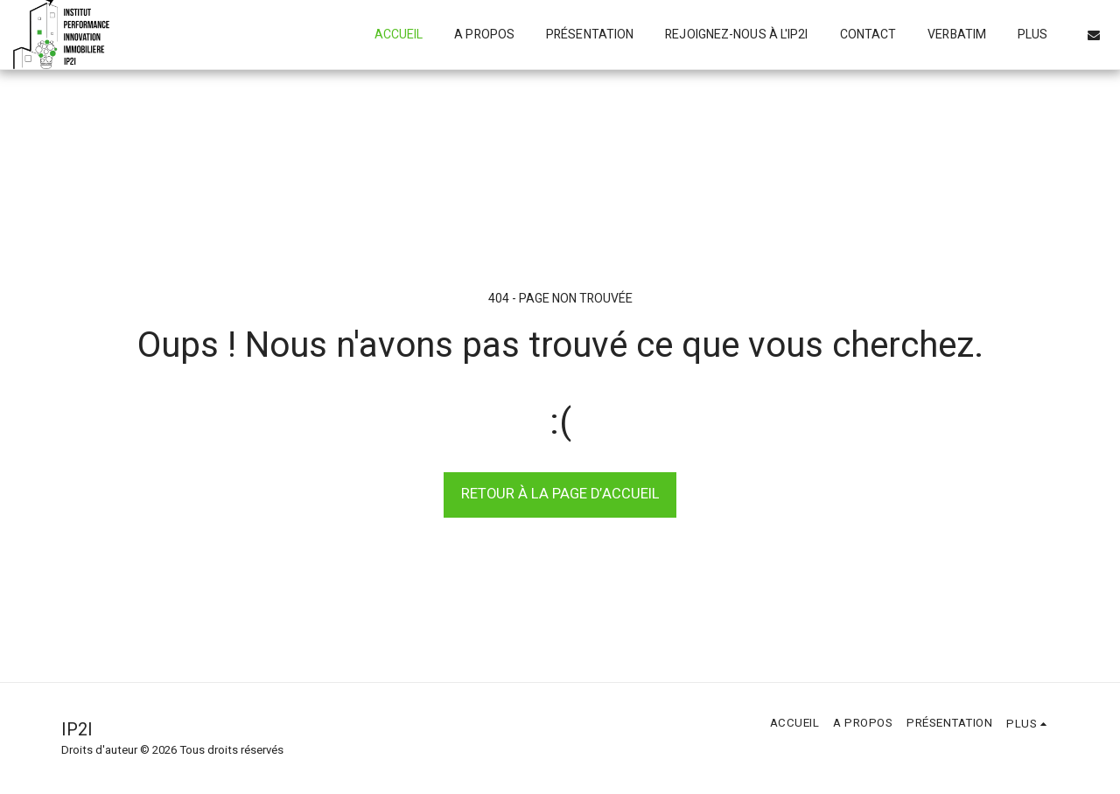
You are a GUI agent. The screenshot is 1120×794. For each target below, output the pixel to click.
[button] (1094, 35)
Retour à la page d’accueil (560, 494)
